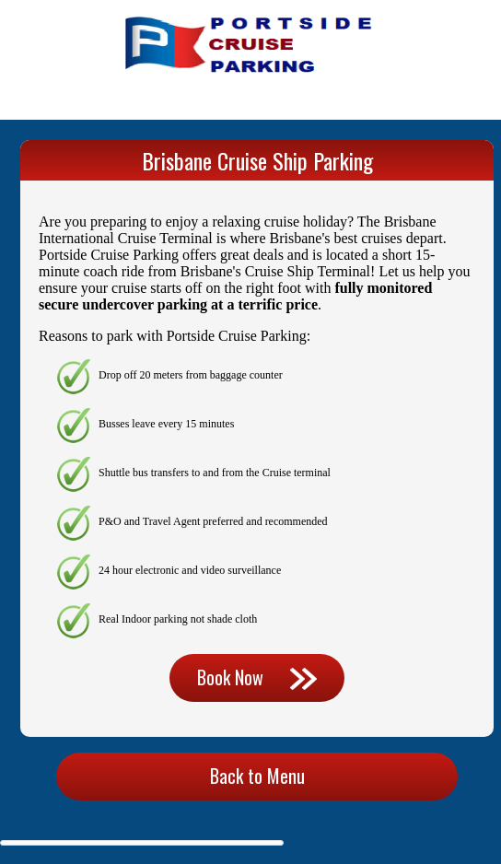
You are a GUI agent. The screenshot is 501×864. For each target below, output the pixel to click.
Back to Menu (257, 775)
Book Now (257, 677)
